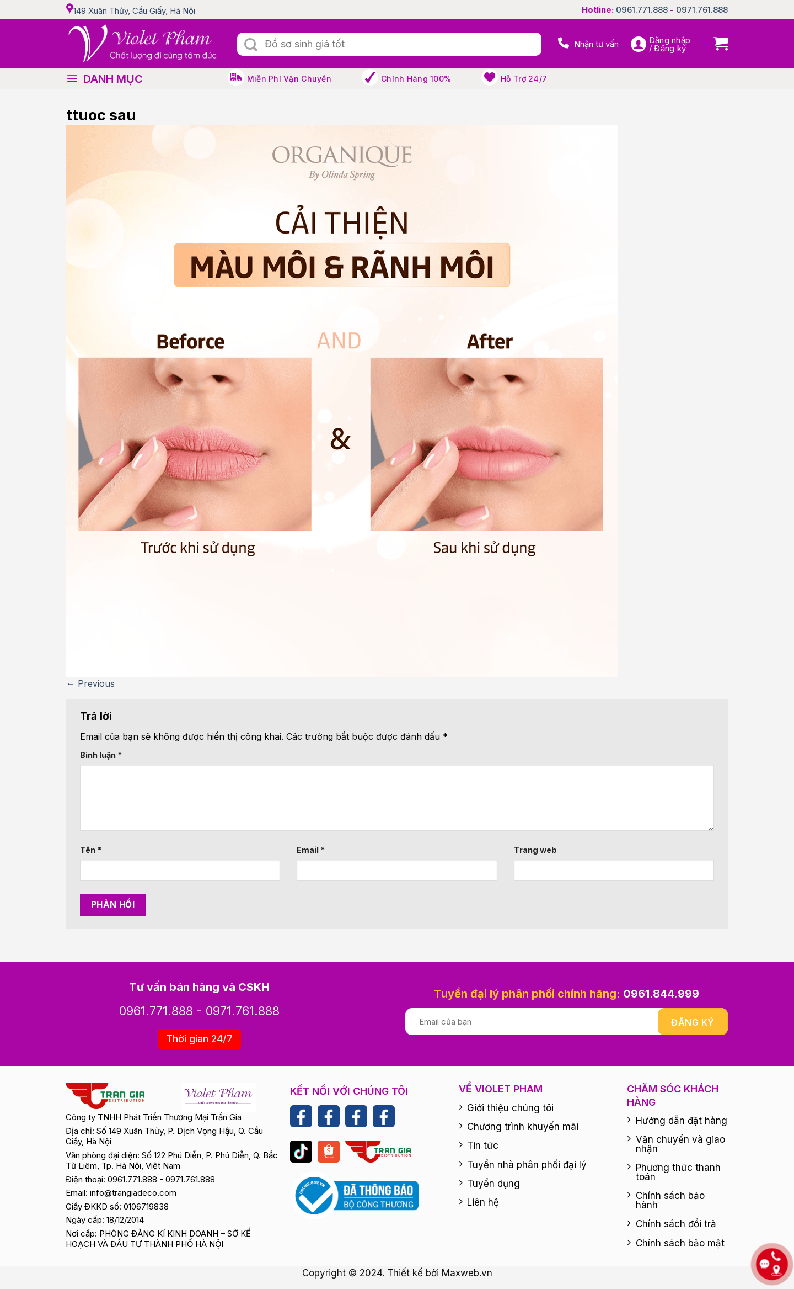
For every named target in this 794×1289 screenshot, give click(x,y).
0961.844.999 (661, 993)
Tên (90, 850)
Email (311, 850)
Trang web (535, 850)
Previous (90, 683)
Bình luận (101, 755)
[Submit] (251, 45)
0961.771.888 (642, 9)
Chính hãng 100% (416, 78)
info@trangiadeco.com (133, 1192)
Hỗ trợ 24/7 (524, 78)
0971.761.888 (702, 9)
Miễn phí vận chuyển (289, 78)
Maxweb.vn (467, 1273)
